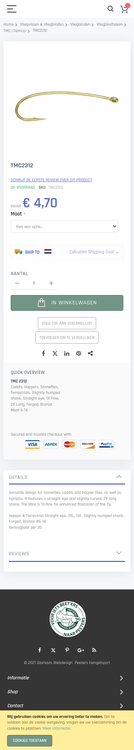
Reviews (19, 554)
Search (110, 9)
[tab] (67, 477)
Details (18, 477)
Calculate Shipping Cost (92, 252)
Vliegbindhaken (109, 24)
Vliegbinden (80, 24)
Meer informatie (56, 728)
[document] (67, 730)
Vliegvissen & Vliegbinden (42, 24)
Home (9, 24)
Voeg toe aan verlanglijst (67, 323)
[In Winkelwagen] (67, 303)
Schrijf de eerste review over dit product (51, 180)
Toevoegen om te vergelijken (66, 337)
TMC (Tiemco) (15, 31)
